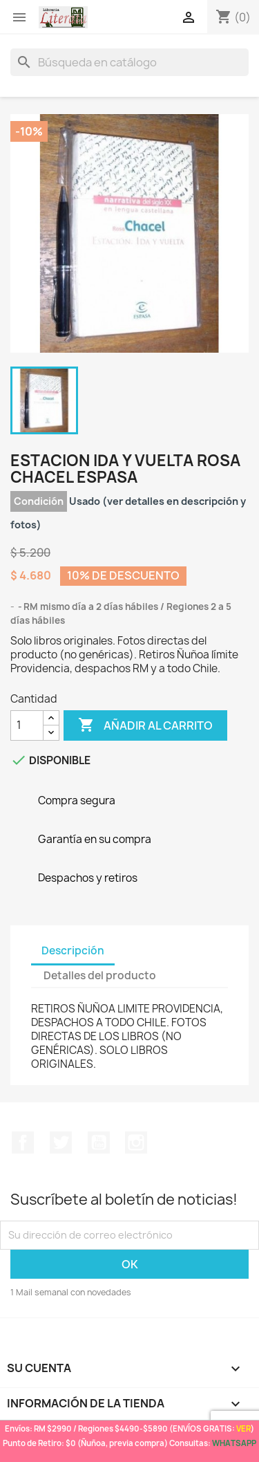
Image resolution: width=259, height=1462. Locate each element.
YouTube (99, 1142)
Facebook (23, 1142)
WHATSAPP (234, 1443)
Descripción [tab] (72, 950)
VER (243, 1428)
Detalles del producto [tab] (100, 975)
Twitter (61, 1142)
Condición (39, 501)
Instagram (136, 1142)
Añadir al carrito (145, 725)
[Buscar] (129, 62)
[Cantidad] (27, 725)
